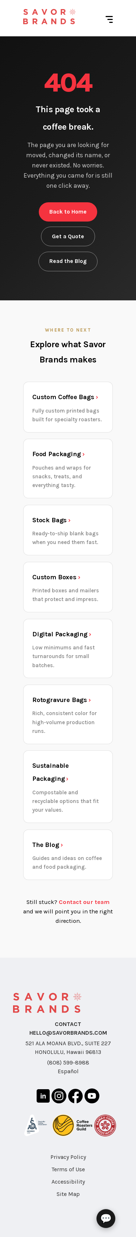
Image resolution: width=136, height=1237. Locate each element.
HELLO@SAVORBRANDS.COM (68, 1032)
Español (68, 1071)
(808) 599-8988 (68, 1062)
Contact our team (84, 902)
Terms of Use (68, 1169)
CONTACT (68, 1024)
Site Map (68, 1194)
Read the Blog (68, 261)
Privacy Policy (68, 1156)
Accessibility (68, 1181)
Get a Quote (68, 236)
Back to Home (68, 211)
